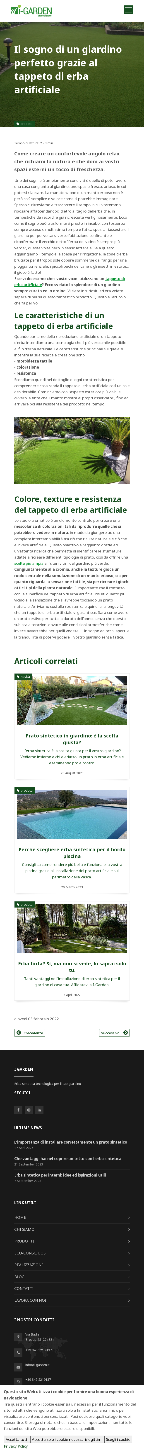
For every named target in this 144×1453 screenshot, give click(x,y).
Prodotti (24, 1241)
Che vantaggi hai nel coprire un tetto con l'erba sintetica (67, 1158)
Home (20, 1217)
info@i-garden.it (37, 1364)
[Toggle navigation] (128, 9)
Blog (19, 1276)
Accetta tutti (17, 1439)
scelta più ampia (28, 563)
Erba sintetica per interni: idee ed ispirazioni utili (60, 1175)
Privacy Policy (16, 1446)
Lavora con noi (30, 1300)
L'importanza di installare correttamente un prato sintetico (70, 1142)
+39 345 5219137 (38, 1379)
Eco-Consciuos (30, 1253)
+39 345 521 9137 (38, 1350)
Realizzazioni (28, 1264)
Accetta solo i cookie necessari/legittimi (67, 1439)
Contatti (24, 1288)
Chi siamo (24, 1229)
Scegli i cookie (118, 1439)
